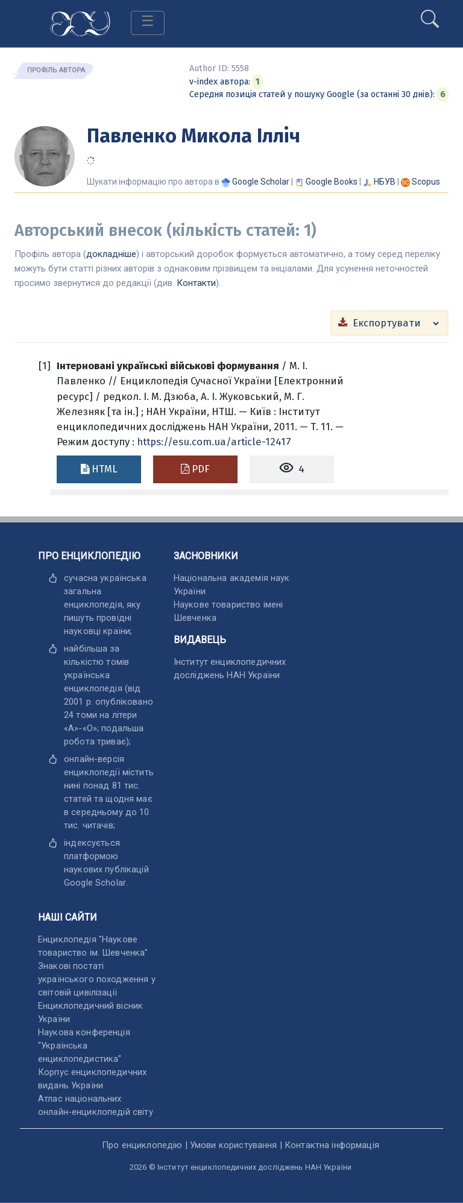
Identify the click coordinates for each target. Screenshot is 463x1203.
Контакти (196, 283)
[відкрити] (95, 882)
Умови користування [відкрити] (233, 1145)
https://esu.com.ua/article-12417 (214, 442)
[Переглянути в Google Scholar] (260, 181)
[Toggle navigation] (148, 23)
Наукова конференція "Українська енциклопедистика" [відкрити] (84, 1045)
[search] (430, 14)
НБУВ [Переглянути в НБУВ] (384, 181)
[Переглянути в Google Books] (331, 181)
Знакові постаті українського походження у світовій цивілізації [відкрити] (97, 979)
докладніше (111, 254)
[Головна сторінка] (80, 22)
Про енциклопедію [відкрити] (142, 1145)
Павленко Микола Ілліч (193, 135)
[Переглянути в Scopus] (426, 181)
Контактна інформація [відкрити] (332, 1145)
